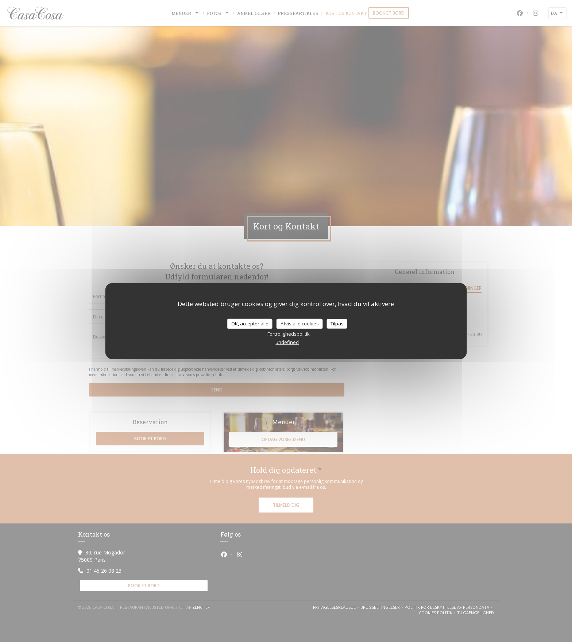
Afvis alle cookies (300, 323)
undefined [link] (287, 342)
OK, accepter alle (249, 323)
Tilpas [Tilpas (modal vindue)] (337, 323)
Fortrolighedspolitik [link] (288, 333)
